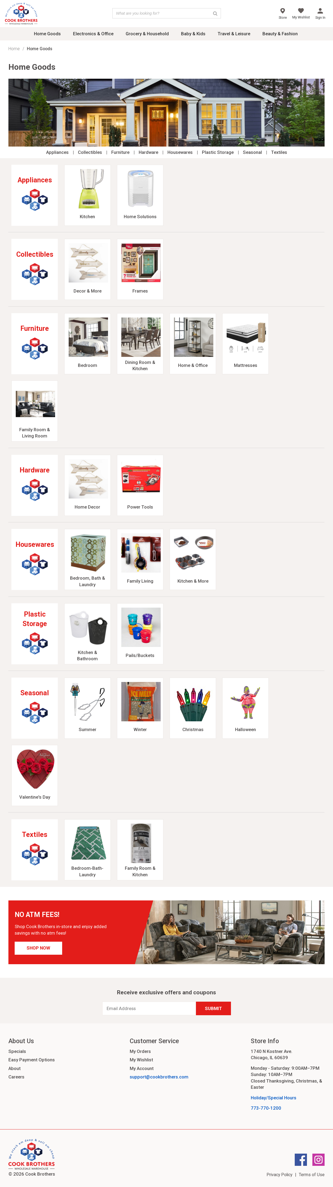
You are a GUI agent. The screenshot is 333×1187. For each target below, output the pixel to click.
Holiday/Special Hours (273, 1097)
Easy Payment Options (31, 1059)
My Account (142, 1068)
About (14, 1068)
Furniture (120, 152)
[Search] (215, 13)
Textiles (279, 152)
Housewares (180, 152)
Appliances (57, 152)
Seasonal (252, 152)
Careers (16, 1077)
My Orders (140, 1051)
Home (14, 48)
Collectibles (90, 152)
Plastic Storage (218, 152)
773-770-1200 (266, 1108)
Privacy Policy (279, 1174)
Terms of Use (312, 1174)
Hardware (148, 152)
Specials (17, 1051)
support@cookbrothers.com (159, 1077)
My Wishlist (141, 1059)
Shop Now (38, 948)
